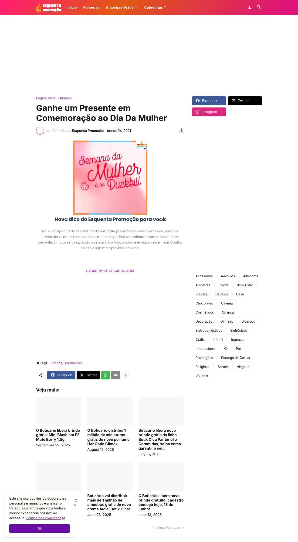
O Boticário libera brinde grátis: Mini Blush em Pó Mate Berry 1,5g (58, 435)
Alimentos (250, 276)
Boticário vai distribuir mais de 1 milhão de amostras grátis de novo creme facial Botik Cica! (109, 503)
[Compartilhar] (180, 131)
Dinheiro (226, 321)
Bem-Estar (245, 285)
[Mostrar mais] (125, 375)
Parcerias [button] (91, 7)
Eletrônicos (238, 330)
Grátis (200, 339)
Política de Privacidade (43, 518)
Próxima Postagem (166, 527)
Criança (228, 312)
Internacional (206, 349)
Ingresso (237, 339)
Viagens (243, 367)
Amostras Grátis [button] (119, 7)
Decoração (204, 321)
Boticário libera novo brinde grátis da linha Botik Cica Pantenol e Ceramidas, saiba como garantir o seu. (160, 439)
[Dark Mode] (250, 7)
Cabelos (221, 294)
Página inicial (46, 98)
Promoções (73, 363)
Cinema (227, 303)
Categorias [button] (153, 7)
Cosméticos (205, 312)
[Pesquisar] (258, 7)
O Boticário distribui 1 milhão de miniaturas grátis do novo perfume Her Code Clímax (108, 437)
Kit (226, 349)
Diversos (248, 321)
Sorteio (223, 367)
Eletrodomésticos (209, 330)
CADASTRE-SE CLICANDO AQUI (110, 270)
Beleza (223, 285)
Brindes (66, 98)
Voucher (202, 376)
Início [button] (72, 7)
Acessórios (204, 276)
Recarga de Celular (236, 358)
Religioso (203, 367)
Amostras (203, 285)
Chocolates (204, 303)
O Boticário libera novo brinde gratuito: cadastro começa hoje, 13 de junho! (161, 503)
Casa (240, 294)
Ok (39, 529)
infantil (218, 339)
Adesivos (228, 276)
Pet (238, 349)
